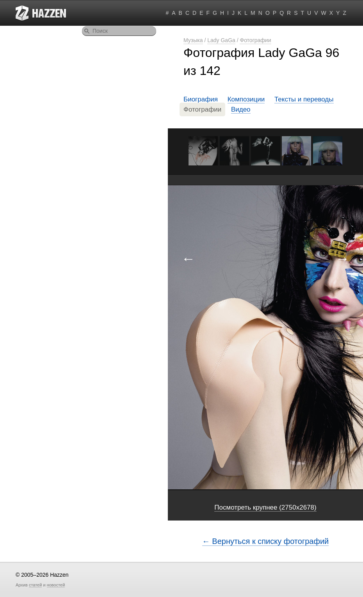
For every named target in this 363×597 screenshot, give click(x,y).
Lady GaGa (221, 40)
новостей (56, 585)
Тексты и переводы (304, 99)
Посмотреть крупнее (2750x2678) (265, 507)
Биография (200, 99)
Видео (241, 109)
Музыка (193, 40)
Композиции (246, 99)
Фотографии (255, 40)
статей (35, 585)
